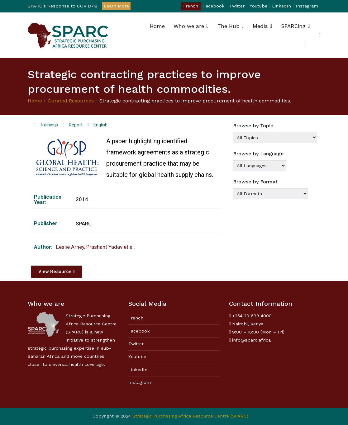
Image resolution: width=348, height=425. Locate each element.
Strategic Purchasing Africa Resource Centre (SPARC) (190, 415)
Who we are (189, 26)
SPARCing (293, 26)
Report (76, 125)
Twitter (237, 5)
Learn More (116, 5)
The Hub (228, 26)
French (190, 5)
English (100, 125)
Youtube (258, 5)
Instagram (307, 5)
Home (157, 26)
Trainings (49, 125)
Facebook (214, 5)
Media (260, 26)
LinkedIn (281, 5)
